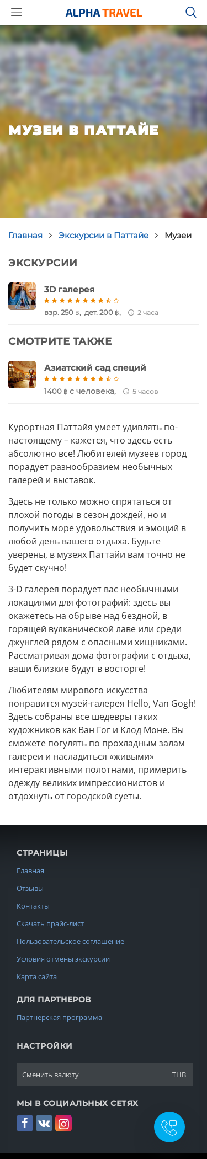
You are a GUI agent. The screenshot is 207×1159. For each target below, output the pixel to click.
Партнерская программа (59, 1017)
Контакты (33, 906)
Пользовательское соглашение (70, 941)
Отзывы (30, 888)
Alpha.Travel (103, 13)
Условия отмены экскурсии (63, 959)
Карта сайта (37, 976)
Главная (30, 870)
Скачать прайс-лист (50, 923)
